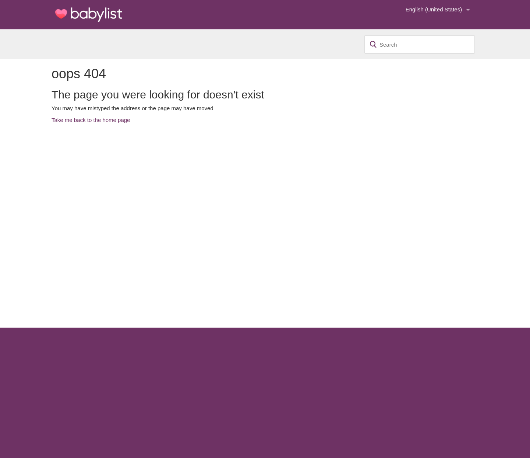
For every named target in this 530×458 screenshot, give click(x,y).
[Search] (419, 44)
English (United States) (435, 9)
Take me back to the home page (91, 120)
